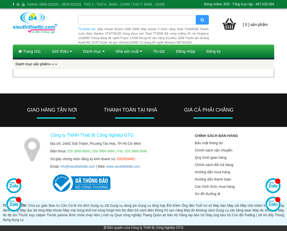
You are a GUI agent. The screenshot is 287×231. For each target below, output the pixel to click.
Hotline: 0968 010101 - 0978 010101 (54, 4)
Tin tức (159, 51)
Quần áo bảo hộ (165, 215)
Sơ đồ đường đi (207, 194)
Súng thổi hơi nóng (91, 210)
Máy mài (69, 210)
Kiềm (176, 206)
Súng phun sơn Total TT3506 (143, 33)
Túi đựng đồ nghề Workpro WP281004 (165, 42)
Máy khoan (54, 210)
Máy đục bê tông (32, 210)
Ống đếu (188, 206)
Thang (147, 215)
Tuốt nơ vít (204, 206)
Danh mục (94, 51)
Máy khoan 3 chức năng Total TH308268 (170, 29)
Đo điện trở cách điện (138, 210)
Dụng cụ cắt (100, 206)
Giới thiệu (62, 51)
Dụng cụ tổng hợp (151, 206)
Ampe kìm (113, 210)
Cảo (64, 206)
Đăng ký (213, 51)
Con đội (238, 215)
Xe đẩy (268, 215)
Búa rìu (54, 206)
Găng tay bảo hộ (191, 215)
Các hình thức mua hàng (214, 186)
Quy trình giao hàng (210, 157)
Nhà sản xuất (129, 51)
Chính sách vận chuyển (213, 150)
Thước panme (57, 215)
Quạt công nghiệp (128, 215)
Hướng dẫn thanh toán (213, 179)
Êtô (169, 206)
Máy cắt (233, 206)
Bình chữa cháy (81, 215)
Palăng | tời (253, 215)
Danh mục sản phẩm (32, 64)
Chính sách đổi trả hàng (214, 165)
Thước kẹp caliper (32, 215)
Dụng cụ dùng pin (123, 206)
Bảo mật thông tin (209, 143)
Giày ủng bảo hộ (218, 215)
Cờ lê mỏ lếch (78, 206)
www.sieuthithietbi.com (123, 167)
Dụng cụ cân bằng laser (234, 210)
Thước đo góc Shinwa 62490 (118, 42)
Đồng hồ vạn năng (169, 210)
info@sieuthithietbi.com (77, 167)
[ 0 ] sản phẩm (255, 24)
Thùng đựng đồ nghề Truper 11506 (114, 38)
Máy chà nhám (251, 206)
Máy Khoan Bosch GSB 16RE (119, 29)
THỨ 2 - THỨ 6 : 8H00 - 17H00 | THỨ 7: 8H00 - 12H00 (124, 4)
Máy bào (219, 206)
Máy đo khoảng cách (199, 210)
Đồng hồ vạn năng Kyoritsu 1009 (161, 38)
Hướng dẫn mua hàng (212, 172)
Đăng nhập (185, 51)
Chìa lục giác (38, 206)
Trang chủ (29, 51)
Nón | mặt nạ (103, 215)
